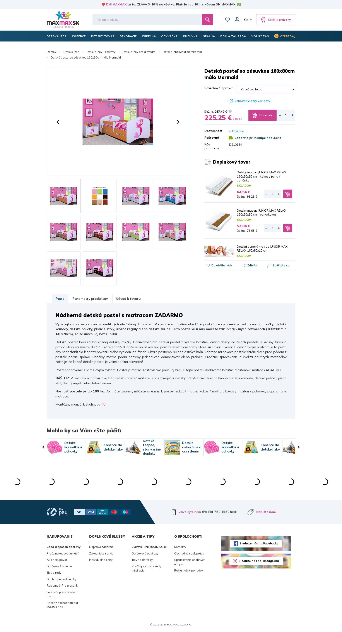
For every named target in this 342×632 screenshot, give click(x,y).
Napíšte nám (266, 512)
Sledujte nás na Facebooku (259, 543)
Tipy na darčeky (142, 559)
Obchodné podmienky (61, 579)
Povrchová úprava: (218, 88)
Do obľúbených (221, 265)
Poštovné (211, 138)
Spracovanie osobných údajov (189, 562)
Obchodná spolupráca (189, 553)
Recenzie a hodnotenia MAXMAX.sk (62, 605)
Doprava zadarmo (101, 547)
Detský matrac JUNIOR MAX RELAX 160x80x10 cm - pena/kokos (261, 212)
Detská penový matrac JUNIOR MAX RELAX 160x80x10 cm (262, 248)
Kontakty (180, 547)
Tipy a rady (54, 572)
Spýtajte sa (281, 265)
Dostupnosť (213, 131)
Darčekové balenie (59, 566)
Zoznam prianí (227, 19)
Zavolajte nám (190, 512)
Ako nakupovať (57, 559)
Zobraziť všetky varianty (252, 101)
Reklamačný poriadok (188, 570)
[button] (57, 121)
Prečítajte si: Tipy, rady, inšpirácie (147, 568)
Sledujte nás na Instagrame (259, 561)
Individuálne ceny (101, 559)
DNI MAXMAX (116, 4)
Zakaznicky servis (101, 553)
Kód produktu (211, 146)
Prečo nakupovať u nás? (63, 553)
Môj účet (237, 19)
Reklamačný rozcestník (62, 585)
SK (246, 19)
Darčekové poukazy (145, 553)
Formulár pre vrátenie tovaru (61, 594)
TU (103, 404)
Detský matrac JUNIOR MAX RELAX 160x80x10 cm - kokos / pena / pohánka (261, 176)
